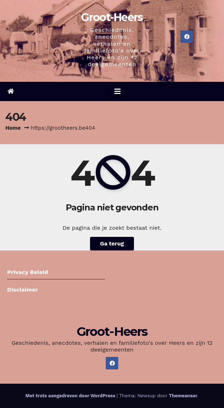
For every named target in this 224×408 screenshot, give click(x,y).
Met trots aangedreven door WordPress (70, 395)
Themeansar (183, 395)
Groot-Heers (112, 17)
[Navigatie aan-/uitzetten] (117, 91)
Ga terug (112, 243)
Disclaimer (22, 289)
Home (13, 128)
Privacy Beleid (27, 272)
